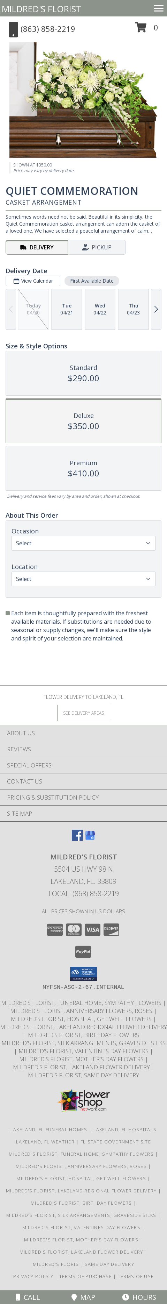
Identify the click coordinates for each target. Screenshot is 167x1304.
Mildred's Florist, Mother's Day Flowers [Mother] (82, 1059)
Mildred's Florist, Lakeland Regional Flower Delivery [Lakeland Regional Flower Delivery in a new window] (83, 1027)
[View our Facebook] (77, 839)
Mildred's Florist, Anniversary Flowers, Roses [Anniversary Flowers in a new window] (82, 1011)
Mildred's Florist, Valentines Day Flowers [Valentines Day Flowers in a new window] (84, 1051)
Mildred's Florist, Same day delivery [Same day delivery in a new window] (83, 1075)
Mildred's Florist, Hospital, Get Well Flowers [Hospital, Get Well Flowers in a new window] (82, 1019)
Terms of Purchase (85, 1276)
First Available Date (92, 280)
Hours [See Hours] (139, 1297)
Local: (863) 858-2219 (83, 893)
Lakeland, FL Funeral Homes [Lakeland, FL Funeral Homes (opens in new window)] (49, 1129)
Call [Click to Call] (28, 1297)
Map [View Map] (83, 1297)
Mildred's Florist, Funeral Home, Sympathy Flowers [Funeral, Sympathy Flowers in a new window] (82, 1003)
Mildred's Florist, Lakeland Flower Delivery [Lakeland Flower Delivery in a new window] (82, 1067)
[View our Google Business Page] (90, 839)
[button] (146, 30)
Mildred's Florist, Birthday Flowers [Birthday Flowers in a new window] (84, 1035)
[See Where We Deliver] (83, 712)
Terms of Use (136, 1276)
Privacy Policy (33, 1276)
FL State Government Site (116, 1142)
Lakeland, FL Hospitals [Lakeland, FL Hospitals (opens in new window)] (125, 1129)
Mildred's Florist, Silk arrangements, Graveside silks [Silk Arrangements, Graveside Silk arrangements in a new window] (83, 1043)
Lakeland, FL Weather (45, 1142)
